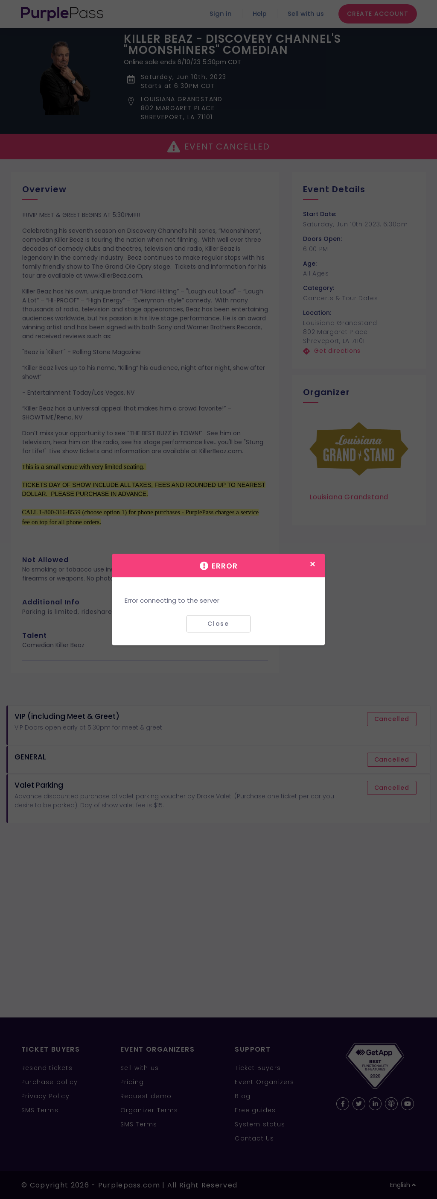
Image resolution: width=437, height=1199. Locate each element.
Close (218, 623)
